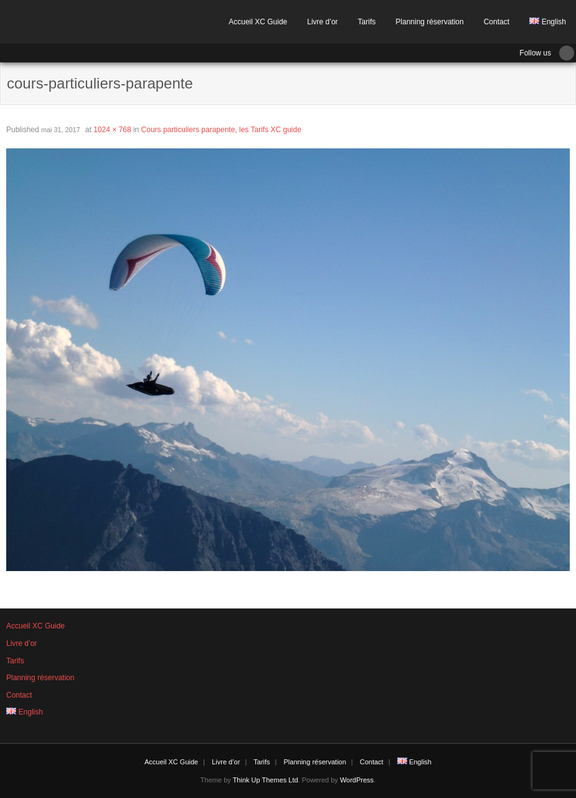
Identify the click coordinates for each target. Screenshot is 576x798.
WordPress (357, 780)
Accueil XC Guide (258, 21)
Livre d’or (322, 21)
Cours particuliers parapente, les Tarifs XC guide (221, 129)
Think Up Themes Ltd (265, 780)
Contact (496, 21)
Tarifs (367, 21)
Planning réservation (429, 21)
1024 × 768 (112, 129)
